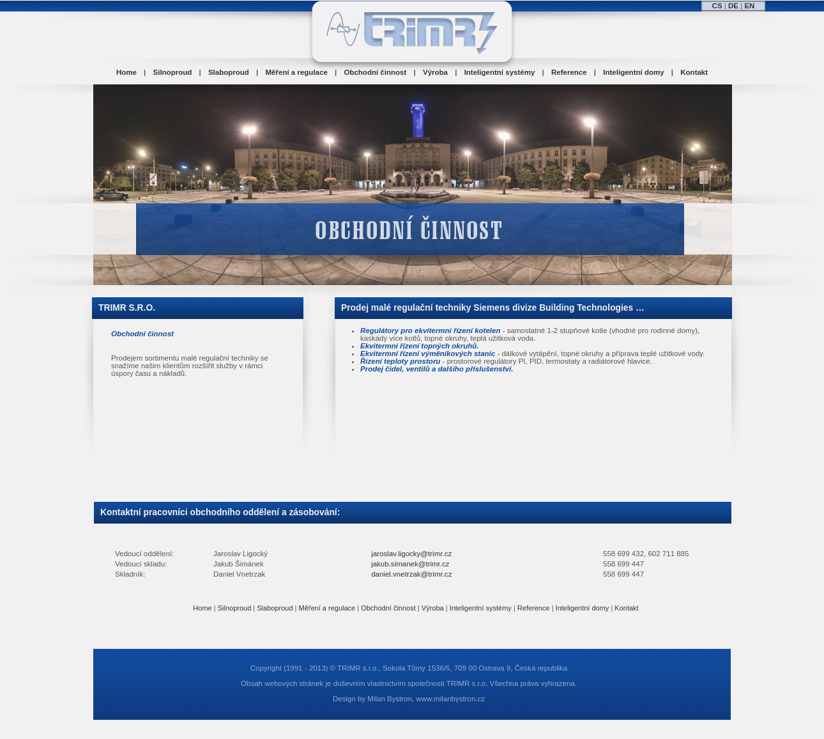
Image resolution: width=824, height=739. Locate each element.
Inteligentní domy (633, 72)
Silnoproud (172, 72)
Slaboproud (228, 72)
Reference (569, 72)
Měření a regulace (297, 72)
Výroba (435, 72)
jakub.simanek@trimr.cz (410, 564)
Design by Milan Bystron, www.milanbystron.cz (409, 699)
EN (749, 6)
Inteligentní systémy (499, 72)
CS (717, 6)
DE (733, 6)
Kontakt (694, 72)
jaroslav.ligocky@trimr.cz (411, 553)
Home (126, 72)
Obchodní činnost (375, 72)
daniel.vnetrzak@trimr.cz (411, 574)
